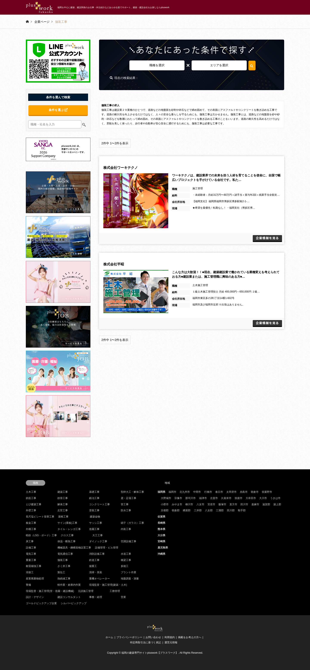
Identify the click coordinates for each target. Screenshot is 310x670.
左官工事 (62, 510)
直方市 (233, 504)
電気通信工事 (65, 553)
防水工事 (126, 510)
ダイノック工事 (98, 541)
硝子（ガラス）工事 (132, 522)
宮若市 (211, 504)
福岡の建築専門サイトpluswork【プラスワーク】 (149, 652)
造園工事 (94, 529)
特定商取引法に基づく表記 (145, 642)
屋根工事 (63, 516)
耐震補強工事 (33, 566)
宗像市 (178, 498)
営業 (123, 597)
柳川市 (189, 504)
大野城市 (166, 498)
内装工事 (126, 529)
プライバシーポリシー (129, 637)
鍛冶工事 (94, 498)
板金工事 (31, 522)
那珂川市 (190, 498)
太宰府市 (231, 491)
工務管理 (115, 591)
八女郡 (209, 510)
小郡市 (165, 504)
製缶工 (61, 572)
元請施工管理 (85, 591)
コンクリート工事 (99, 504)
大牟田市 (251, 498)
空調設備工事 (128, 541)
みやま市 (177, 504)
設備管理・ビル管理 (106, 547)
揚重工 (93, 566)
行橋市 (208, 491)
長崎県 (161, 522)
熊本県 (161, 529)
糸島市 (244, 491)
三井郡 (198, 510)
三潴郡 (220, 510)
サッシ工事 (95, 522)
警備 (28, 584)
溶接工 (30, 572)
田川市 (244, 504)
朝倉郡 (176, 510)
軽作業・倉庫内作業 (69, 584)
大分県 (161, 535)
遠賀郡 (266, 504)
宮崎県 (161, 541)
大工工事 (97, 535)
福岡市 (172, 491)
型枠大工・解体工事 (132, 491)
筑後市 (238, 498)
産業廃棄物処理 (35, 578)
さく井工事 (63, 566)
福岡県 (161, 491)
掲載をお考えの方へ (189, 637)
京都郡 (165, 510)
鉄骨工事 (62, 498)
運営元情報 (170, 642)
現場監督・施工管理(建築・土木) (108, 584)
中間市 (197, 491)
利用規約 (169, 637)
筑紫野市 (267, 491)
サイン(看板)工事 (67, 522)
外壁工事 (31, 510)
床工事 (30, 541)
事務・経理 (95, 597)
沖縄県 (161, 553)
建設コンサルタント (69, 597)
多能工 (125, 566)
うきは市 (275, 498)
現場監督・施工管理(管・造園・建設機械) (50, 591)
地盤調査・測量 (130, 578)
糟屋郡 (187, 510)
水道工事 (126, 553)
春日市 (219, 491)
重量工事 (31, 560)
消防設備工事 (97, 553)
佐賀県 (161, 516)
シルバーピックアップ (74, 603)
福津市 (203, 498)
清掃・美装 (95, 572)
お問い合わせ (153, 637)
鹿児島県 (163, 547)
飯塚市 (222, 504)
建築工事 (62, 491)
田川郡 (231, 510)
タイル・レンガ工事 (69, 529)
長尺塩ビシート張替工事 (40, 516)
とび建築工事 (33, 504)
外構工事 (31, 529)
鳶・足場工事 (128, 498)
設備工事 (31, 547)
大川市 (263, 498)
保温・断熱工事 (66, 541)
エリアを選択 (219, 65)
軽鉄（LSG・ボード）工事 (41, 535)
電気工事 (31, 553)
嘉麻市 (255, 504)
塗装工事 (94, 510)
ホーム (109, 637)
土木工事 (31, 491)
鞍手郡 (242, 510)
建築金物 (95, 516)
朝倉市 (255, 491)
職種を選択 (156, 65)
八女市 (200, 504)
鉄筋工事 (31, 498)
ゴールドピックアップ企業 (41, 603)
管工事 (125, 504)
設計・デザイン (35, 597)
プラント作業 (128, 572)
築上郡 (277, 504)
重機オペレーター (99, 578)
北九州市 (185, 491)
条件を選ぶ (58, 110)
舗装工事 (62, 560)
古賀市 (214, 498)
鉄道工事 (94, 560)
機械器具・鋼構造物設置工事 (74, 547)
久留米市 (226, 498)
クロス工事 (67, 535)
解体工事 (62, 504)
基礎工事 (94, 491)
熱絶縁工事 (63, 578)
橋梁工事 (126, 560)
